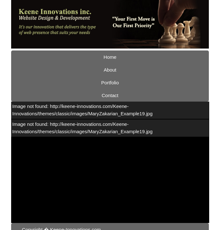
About (87, 46)
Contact (149, 46)
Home (60, 46)
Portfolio (117, 46)
